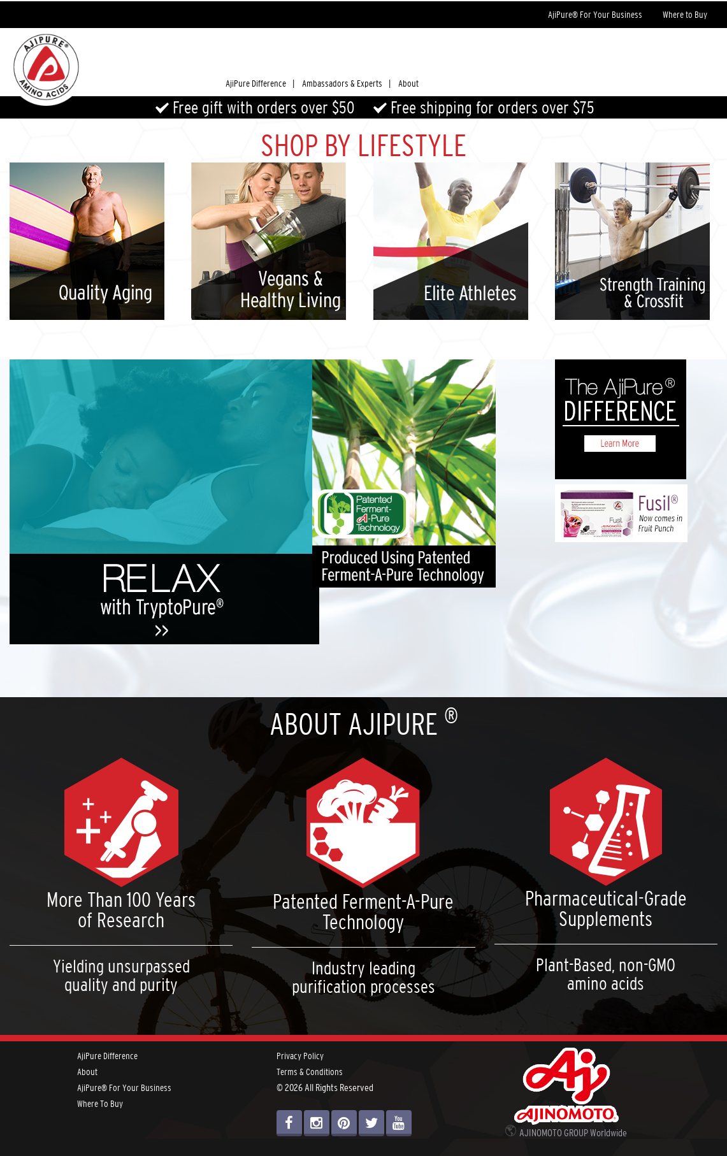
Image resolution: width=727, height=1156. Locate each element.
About (408, 83)
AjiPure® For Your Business (595, 15)
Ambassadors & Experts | (346, 83)
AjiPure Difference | (260, 83)
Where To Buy (100, 1104)
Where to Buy (685, 15)
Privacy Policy (300, 1056)
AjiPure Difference (107, 1056)
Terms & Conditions (310, 1072)
